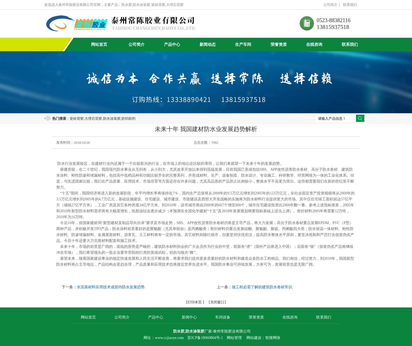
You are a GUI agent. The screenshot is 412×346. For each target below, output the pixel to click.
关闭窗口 (217, 302)
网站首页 (99, 44)
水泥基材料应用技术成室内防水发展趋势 (111, 287)
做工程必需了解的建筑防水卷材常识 (262, 287)
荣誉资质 (279, 44)
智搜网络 (272, 338)
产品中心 (172, 44)
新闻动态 (208, 44)
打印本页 (195, 302)
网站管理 (234, 338)
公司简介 (330, 5)
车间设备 (222, 317)
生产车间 (243, 44)
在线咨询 (314, 44)
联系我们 (350, 5)
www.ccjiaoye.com (169, 338)
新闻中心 (189, 317)
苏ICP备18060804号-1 (205, 338)
